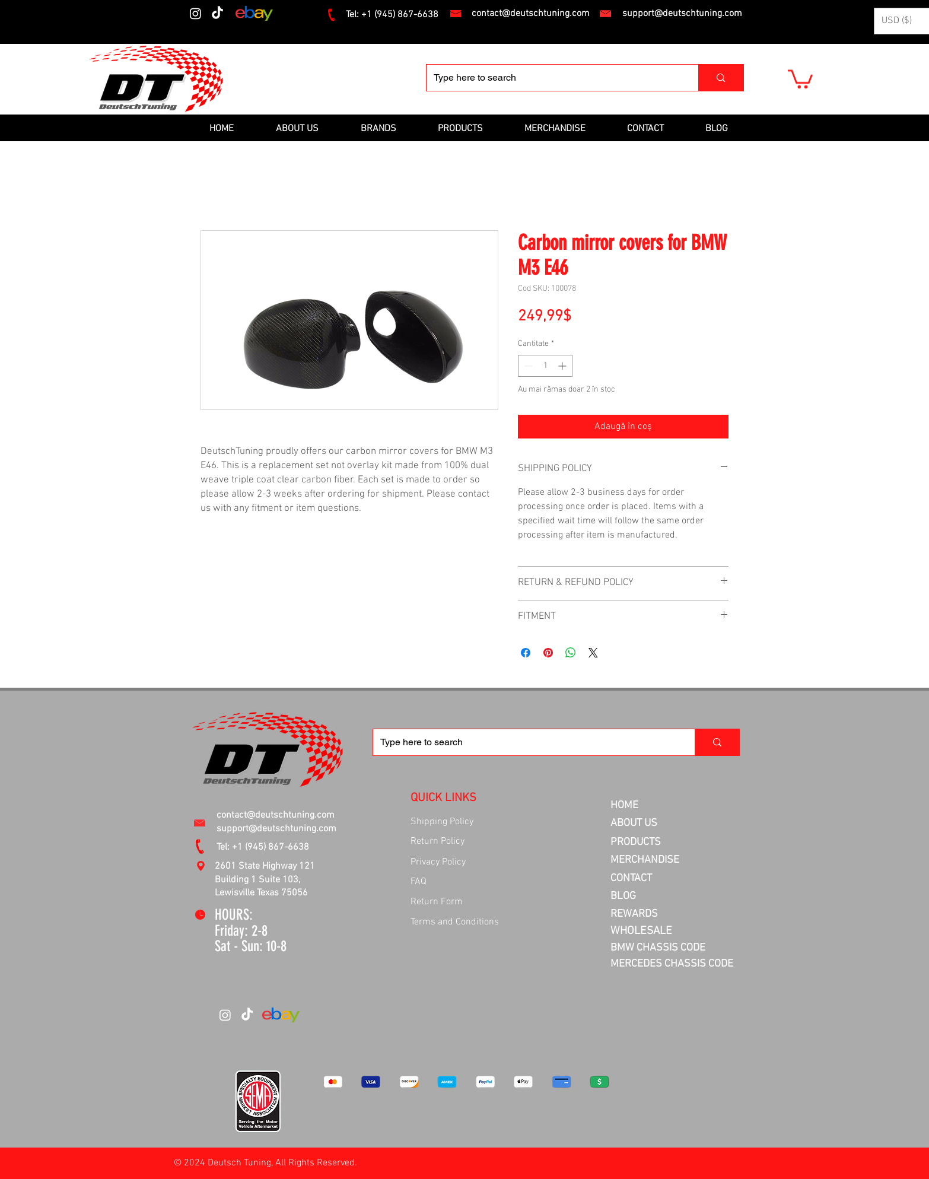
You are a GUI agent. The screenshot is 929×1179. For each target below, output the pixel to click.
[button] (800, 78)
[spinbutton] (545, 365)
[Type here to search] (554, 78)
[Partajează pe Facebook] (525, 653)
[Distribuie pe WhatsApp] (571, 653)
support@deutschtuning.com (682, 14)
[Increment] (563, 365)
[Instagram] (195, 13)
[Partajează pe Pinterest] (548, 653)
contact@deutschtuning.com (531, 14)
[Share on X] (593, 653)
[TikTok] (217, 13)
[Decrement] (527, 365)
